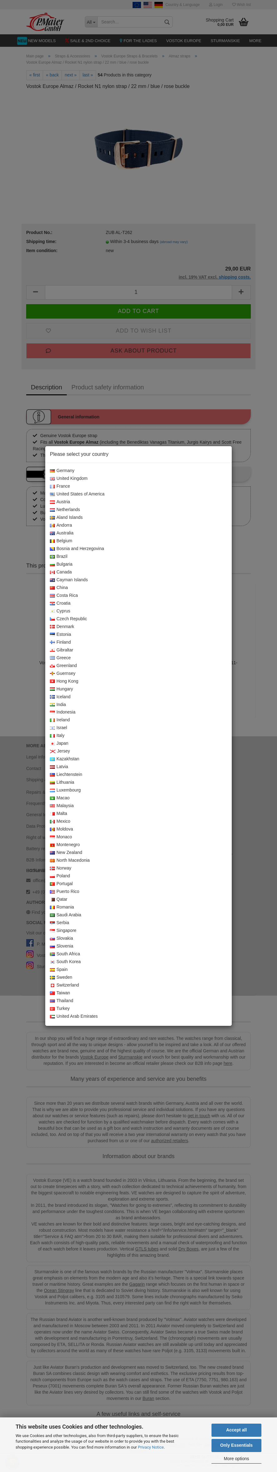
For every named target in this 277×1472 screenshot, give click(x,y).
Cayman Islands (69, 580)
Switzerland (64, 985)
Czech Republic (68, 619)
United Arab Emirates (74, 1016)
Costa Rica (64, 595)
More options (236, 1458)
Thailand (61, 1001)
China (59, 588)
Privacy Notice (151, 1447)
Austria (60, 502)
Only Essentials (236, 1445)
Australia (61, 533)
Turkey (60, 1009)
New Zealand (66, 853)
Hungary (61, 689)
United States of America (77, 494)
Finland (60, 642)
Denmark (62, 627)
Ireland (60, 720)
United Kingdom (69, 478)
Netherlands (65, 510)
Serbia (59, 923)
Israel (58, 728)
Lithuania (62, 782)
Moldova (61, 829)
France (60, 486)
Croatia (60, 603)
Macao (60, 798)
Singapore (63, 931)
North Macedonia (70, 860)
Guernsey (62, 673)
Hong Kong (64, 681)
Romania (62, 907)
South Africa (65, 954)
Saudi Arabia (65, 915)
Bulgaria (61, 564)
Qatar (58, 899)
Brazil (58, 556)
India (58, 705)
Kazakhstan (64, 759)
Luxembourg (65, 790)
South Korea (65, 962)
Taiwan (60, 993)
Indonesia (62, 712)
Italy (57, 736)
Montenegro (65, 845)
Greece (60, 658)
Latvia (59, 767)
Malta (58, 814)
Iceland (60, 697)
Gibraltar (61, 650)
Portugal (61, 884)
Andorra (61, 525)
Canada (61, 572)
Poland (60, 876)
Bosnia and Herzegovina (77, 549)
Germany (62, 471)
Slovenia (61, 946)
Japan (59, 743)
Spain (59, 970)
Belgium (61, 541)
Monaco (61, 837)
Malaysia (62, 806)
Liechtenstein (66, 775)
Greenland (63, 666)
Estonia (60, 634)
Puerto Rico (64, 892)
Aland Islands (66, 517)
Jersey (60, 751)
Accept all (236, 1429)
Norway (60, 868)
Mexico (60, 821)
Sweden (61, 977)
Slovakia (61, 938)
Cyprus (60, 611)
